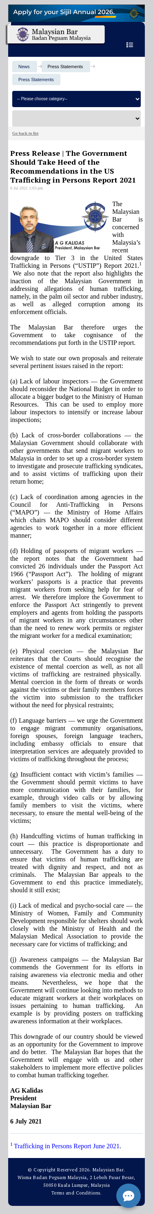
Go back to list (25, 133)
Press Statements (36, 79)
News (24, 66)
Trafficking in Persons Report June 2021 (67, 1146)
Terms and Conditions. (76, 1193)
